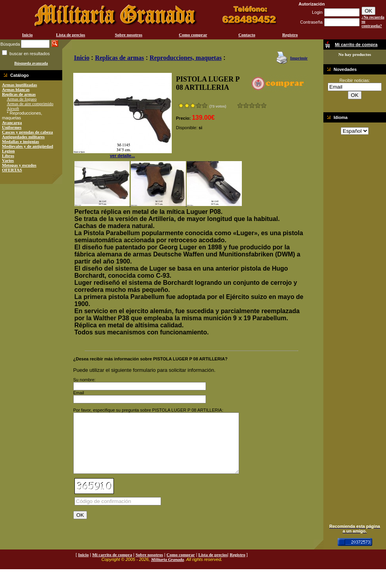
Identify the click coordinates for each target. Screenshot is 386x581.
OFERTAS (12, 169)
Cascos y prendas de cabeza (27, 132)
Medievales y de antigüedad (27, 146)
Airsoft (13, 108)
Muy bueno (258, 105)
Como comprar (193, 34)
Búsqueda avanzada (31, 63)
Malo (246, 105)
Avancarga (12, 122)
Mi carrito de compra (112, 566)
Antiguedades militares (23, 136)
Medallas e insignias (20, 141)
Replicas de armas (19, 94)
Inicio (27, 34)
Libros (8, 155)
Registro (290, 34)
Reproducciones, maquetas (186, 57)
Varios (8, 160)
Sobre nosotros (129, 34)
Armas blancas (16, 89)
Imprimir (299, 58)
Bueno (252, 105)
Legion (8, 150)
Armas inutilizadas (19, 84)
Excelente (264, 105)
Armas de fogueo (22, 99)
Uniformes (12, 127)
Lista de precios (70, 34)
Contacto (246, 34)
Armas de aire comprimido (30, 103)
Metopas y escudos (19, 165)
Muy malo (240, 105)
